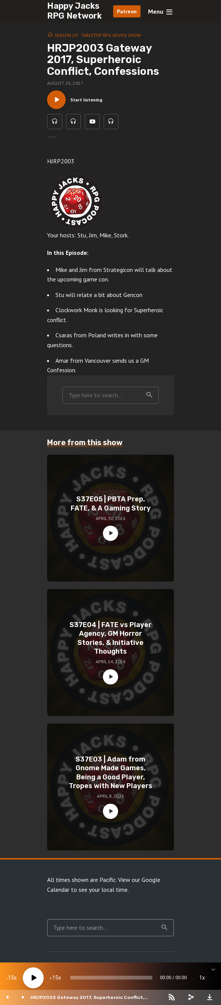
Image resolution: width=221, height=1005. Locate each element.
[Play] (33, 977)
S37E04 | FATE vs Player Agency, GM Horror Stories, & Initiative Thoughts (110, 638)
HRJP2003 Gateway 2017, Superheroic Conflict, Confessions (87, 997)
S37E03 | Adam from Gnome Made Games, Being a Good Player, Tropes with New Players (110, 772)
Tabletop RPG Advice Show (111, 35)
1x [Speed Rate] (202, 978)
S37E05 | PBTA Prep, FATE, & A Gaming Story (111, 504)
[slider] (111, 978)
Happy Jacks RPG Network (74, 11)
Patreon (127, 11)
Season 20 (65, 35)
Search (149, 395)
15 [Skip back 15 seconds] (11, 978)
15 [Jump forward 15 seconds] (55, 978)
